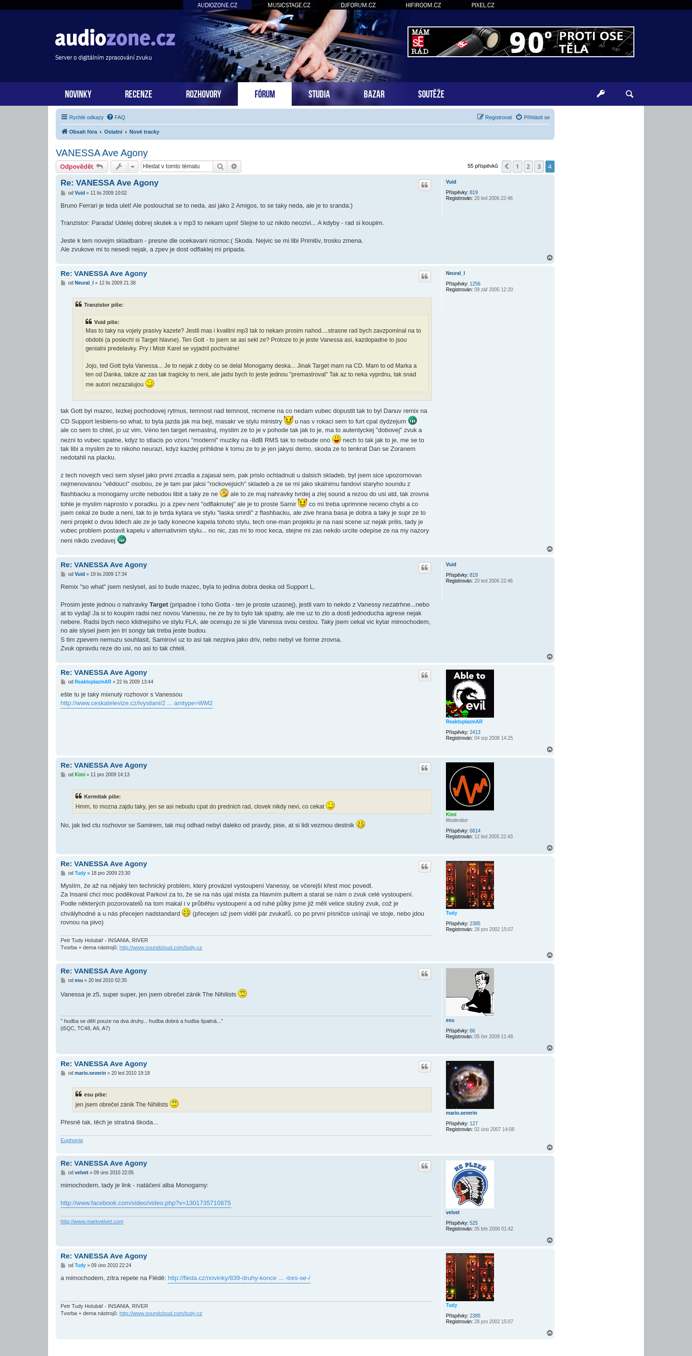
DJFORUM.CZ (358, 5)
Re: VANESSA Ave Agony (110, 182)
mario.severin (461, 1113)
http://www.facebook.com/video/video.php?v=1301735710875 (146, 1203)
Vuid (451, 182)
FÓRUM (265, 93)
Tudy (451, 913)
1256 (475, 283)
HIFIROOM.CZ (423, 5)
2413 (475, 732)
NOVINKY (78, 93)
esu (450, 1020)
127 (474, 1123)
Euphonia (72, 1140)
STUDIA (319, 93)
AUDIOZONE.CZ (217, 5)
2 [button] (528, 166)
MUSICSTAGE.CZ (289, 5)
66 (472, 1030)
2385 (475, 923)
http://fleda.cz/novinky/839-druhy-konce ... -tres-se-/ (239, 1277)
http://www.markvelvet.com (92, 1221)
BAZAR (374, 93)
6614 (475, 831)
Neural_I (455, 273)
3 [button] (539, 166)
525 (474, 1223)
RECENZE (138, 93)
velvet (452, 1212)
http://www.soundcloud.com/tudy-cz (161, 947)
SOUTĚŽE (431, 93)
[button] (506, 166)
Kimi (451, 814)
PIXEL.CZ (482, 5)
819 (474, 192)
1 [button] (517, 166)
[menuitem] (115, 117)
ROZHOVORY (203, 93)
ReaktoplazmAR (464, 721)
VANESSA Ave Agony (102, 153)
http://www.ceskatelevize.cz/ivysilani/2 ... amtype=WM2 (137, 703)
